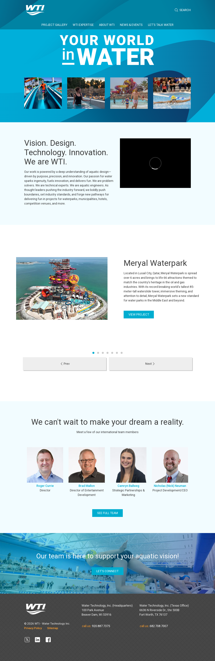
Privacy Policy (33, 628)
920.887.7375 (101, 626)
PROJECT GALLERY (54, 25)
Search (182, 10)
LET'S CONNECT (107, 571)
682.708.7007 (159, 626)
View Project (138, 314)
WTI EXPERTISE (83, 25)
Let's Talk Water (161, 25)
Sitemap (52, 628)
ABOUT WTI (107, 25)
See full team (107, 513)
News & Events (131, 25)
